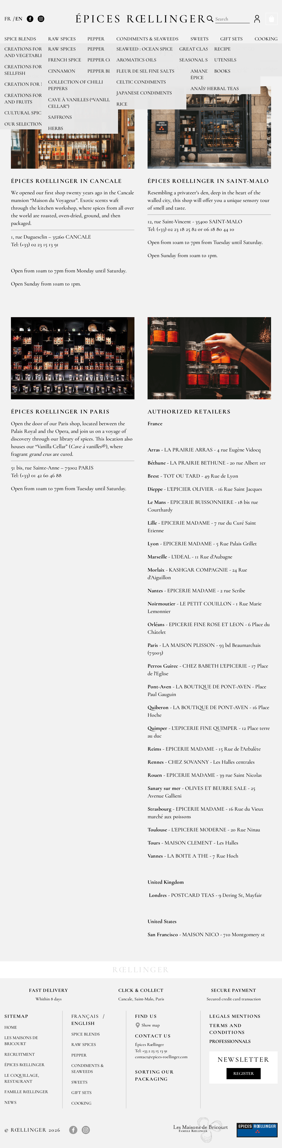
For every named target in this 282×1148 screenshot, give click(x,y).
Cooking (266, 39)
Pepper (95, 39)
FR (8, 19)
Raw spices (62, 39)
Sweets (199, 39)
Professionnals (230, 1041)
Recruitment (19, 1054)
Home (10, 1027)
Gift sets (231, 39)
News (10, 1102)
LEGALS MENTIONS (235, 1016)
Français (86, 1016)
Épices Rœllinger (141, 19)
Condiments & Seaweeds (147, 39)
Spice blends (20, 39)
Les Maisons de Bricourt (21, 1040)
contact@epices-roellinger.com (161, 1057)
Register (243, 1073)
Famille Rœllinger (26, 1092)
